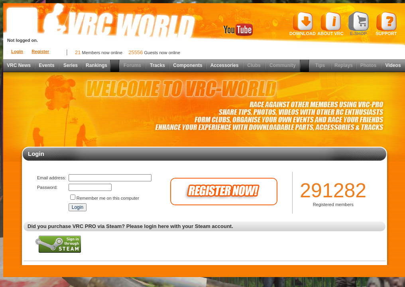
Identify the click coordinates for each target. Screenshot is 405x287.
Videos (393, 65)
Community (282, 65)
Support (386, 23)
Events (46, 65)
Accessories (224, 65)
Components (187, 65)
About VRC (330, 23)
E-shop (359, 23)
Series (70, 65)
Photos (368, 65)
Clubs (253, 65)
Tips (320, 65)
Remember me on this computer (108, 198)
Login (17, 51)
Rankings (96, 65)
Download (302, 23)
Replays (343, 65)
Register (40, 51)
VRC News (19, 65)
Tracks (157, 65)
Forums (132, 65)
